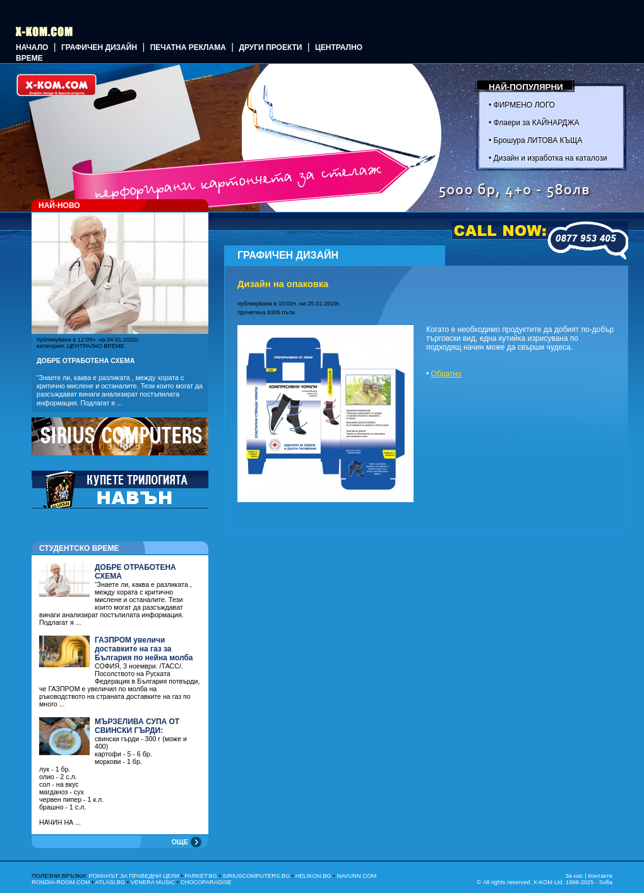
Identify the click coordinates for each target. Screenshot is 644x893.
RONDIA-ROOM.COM (61, 882)
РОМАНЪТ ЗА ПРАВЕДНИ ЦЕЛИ (133, 876)
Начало (32, 47)
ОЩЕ (180, 842)
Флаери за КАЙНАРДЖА (537, 122)
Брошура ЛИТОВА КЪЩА (538, 140)
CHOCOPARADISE (206, 882)
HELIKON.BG (313, 876)
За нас (574, 876)
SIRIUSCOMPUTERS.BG (256, 876)
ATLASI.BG (110, 882)
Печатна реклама (188, 47)
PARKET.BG (200, 876)
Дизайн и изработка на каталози (550, 158)
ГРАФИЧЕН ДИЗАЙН (99, 47)
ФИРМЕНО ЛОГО (524, 105)
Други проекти (270, 47)
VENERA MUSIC (153, 882)
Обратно (446, 373)
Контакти (600, 876)
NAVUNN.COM (356, 876)
